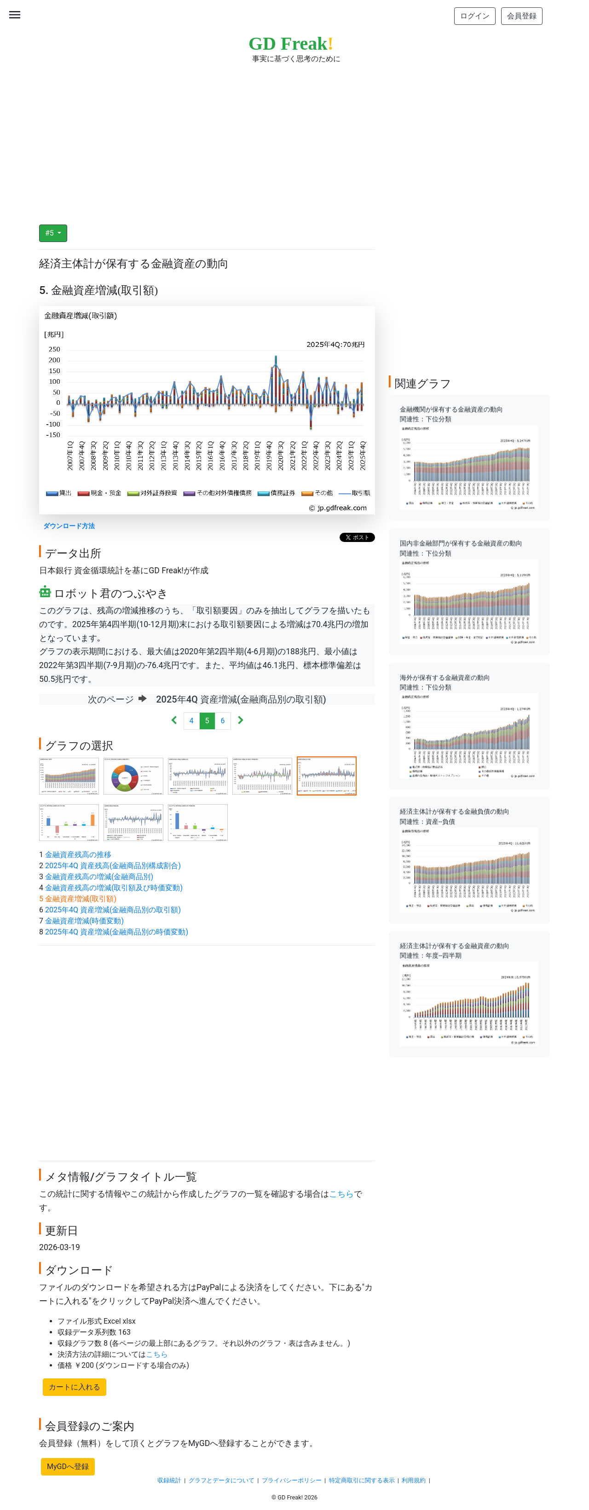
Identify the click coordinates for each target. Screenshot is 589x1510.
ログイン (475, 16)
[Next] (240, 721)
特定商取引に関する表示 (362, 1480)
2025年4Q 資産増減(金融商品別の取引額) (113, 909)
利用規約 (414, 1480)
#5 (50, 233)
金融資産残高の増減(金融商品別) (99, 876)
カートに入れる (74, 1387)
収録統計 (169, 1480)
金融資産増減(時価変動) (84, 920)
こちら (341, 1194)
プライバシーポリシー (292, 1480)
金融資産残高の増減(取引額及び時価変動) (114, 887)
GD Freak (291, 43)
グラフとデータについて (221, 1480)
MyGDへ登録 (68, 1466)
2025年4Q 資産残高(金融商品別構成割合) (113, 865)
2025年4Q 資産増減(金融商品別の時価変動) (116, 932)
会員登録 (522, 16)
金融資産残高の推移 (78, 854)
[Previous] (174, 721)
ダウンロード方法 (69, 526)
